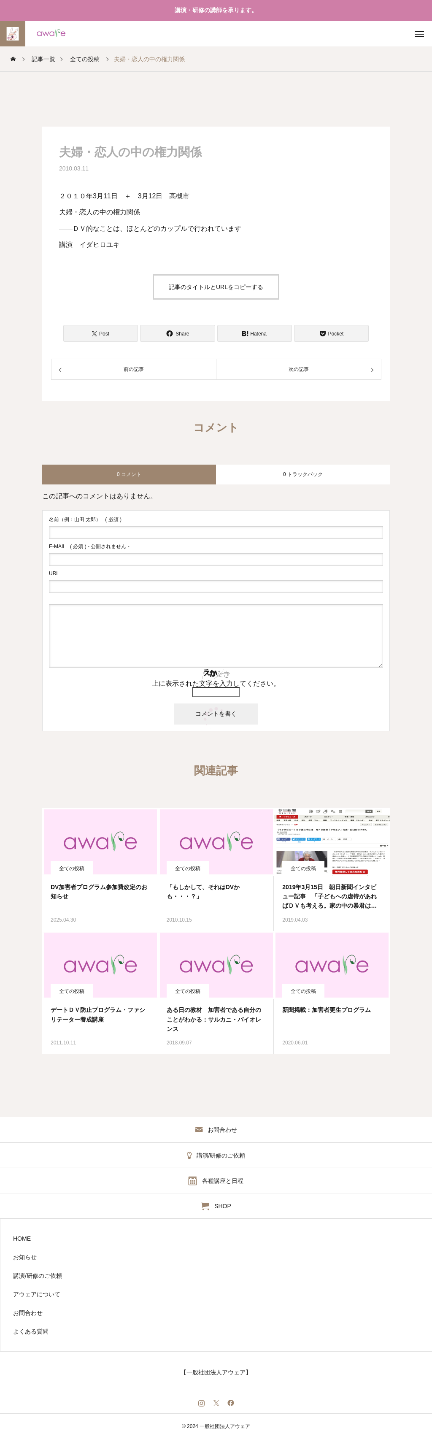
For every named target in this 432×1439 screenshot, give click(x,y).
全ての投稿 (71, 868)
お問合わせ (28, 1313)
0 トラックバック (303, 474)
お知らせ (25, 1257)
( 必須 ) (85, 519)
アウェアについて (36, 1294)
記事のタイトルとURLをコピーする (216, 287)
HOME (22, 1239)
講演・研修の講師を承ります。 (216, 10)
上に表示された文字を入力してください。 (216, 683)
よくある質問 (31, 1331)
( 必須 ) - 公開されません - (89, 546)
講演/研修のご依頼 (37, 1276)
